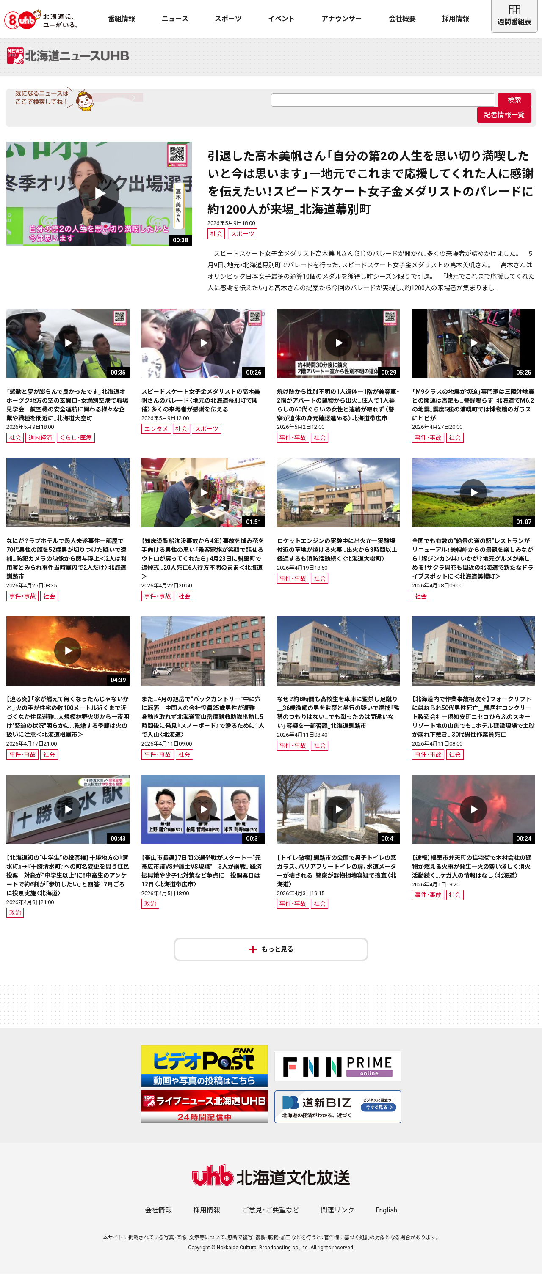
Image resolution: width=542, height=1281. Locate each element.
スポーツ (228, 19)
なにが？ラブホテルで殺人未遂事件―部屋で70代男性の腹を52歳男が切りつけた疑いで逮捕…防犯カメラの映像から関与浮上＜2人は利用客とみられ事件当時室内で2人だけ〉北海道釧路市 (66, 566)
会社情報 (158, 1217)
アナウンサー (341, 19)
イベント (281, 19)
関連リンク (337, 1217)
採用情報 (455, 19)
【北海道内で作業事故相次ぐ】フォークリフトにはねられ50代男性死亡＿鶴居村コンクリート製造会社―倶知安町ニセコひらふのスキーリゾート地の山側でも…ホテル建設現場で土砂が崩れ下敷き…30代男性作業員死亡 (473, 724)
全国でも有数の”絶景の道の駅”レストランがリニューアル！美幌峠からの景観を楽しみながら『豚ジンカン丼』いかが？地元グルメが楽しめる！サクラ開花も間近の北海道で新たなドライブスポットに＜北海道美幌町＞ (473, 566)
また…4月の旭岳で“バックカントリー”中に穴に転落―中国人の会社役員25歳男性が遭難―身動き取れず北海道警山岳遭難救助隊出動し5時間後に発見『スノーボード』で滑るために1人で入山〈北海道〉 (202, 724)
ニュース (175, 19)
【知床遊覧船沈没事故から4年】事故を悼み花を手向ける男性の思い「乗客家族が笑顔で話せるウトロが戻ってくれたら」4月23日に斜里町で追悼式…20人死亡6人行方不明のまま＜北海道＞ (202, 566)
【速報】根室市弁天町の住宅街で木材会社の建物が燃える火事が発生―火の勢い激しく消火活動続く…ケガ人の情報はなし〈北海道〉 (471, 873)
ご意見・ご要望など (270, 1217)
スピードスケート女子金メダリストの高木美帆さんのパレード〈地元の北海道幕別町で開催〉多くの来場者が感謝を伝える (200, 407)
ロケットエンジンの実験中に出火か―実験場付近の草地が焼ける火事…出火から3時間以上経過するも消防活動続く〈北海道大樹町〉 (337, 557)
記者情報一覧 (504, 122)
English (386, 1217)
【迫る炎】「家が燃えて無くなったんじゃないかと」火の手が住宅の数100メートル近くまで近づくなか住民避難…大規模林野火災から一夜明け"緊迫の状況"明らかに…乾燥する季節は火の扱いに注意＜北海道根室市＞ (67, 724)
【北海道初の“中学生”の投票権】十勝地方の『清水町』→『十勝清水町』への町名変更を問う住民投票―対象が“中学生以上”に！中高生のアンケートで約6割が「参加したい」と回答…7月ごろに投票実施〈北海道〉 (67, 882)
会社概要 (402, 19)
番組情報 (121, 19)
